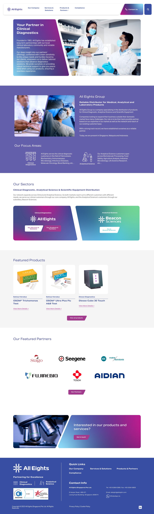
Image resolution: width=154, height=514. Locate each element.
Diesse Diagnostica (87, 297)
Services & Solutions (49, 9)
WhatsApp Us (113, 496)
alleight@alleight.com (118, 492)
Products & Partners (64, 9)
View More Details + (21, 309)
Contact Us (133, 9)
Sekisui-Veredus (20, 297)
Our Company (33, 8)
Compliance (80, 8)
